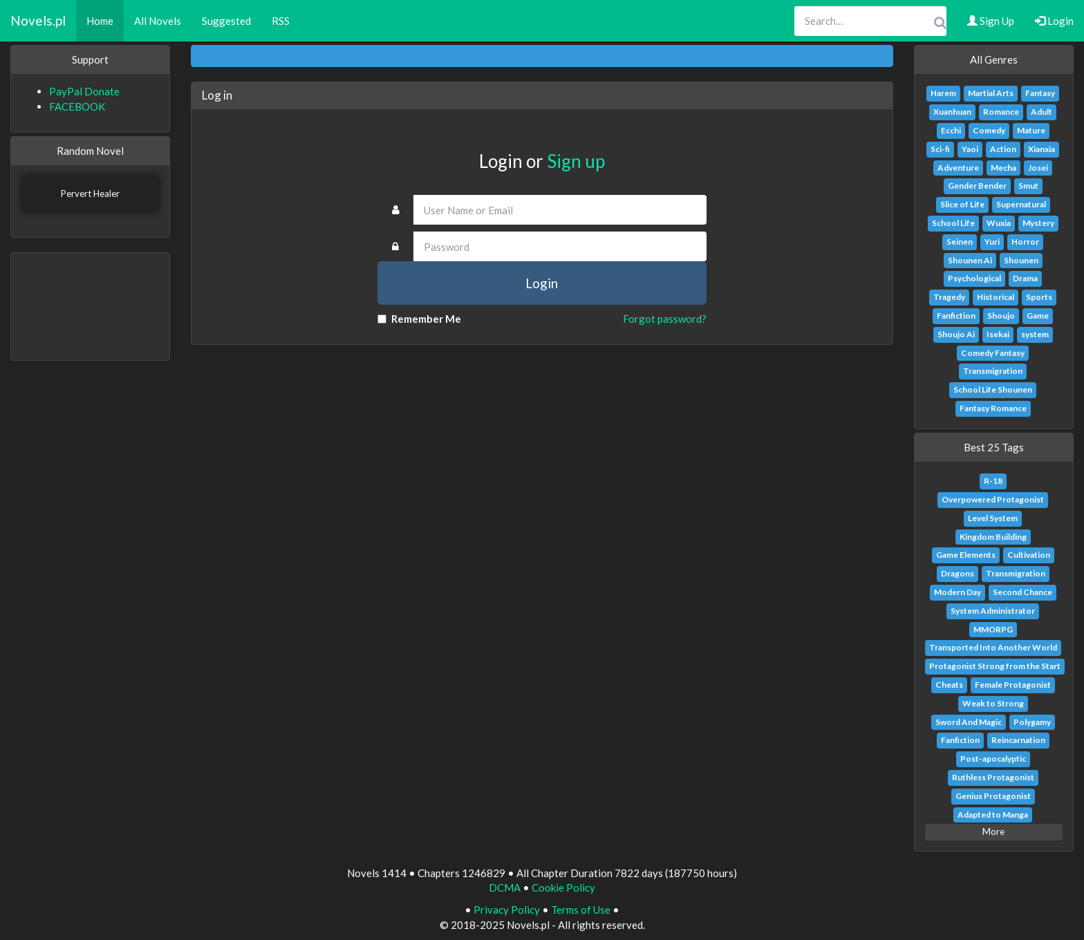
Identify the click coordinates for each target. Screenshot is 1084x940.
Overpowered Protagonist (993, 499)
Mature (1031, 130)
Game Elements (966, 554)
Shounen (1021, 260)
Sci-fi (940, 149)
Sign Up (990, 21)
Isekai (998, 334)
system (1035, 334)
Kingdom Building (993, 537)
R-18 (993, 481)
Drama (1025, 278)
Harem (943, 93)
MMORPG (993, 629)
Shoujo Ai (956, 334)
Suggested (226, 21)
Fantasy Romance (993, 408)
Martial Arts (990, 93)
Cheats (949, 684)
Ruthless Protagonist (993, 777)
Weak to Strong (993, 703)
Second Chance (1022, 592)
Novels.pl (38, 20)
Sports (1039, 297)
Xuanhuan (952, 111)
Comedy (989, 130)
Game (1038, 315)
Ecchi (951, 130)
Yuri (992, 241)
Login (1054, 21)
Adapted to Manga (992, 814)
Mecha (1003, 167)
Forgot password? (665, 318)
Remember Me (419, 318)
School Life (953, 223)
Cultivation (1028, 554)
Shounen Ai (970, 260)
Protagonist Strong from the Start (994, 666)
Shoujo (1001, 315)
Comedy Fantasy (993, 353)
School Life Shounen (992, 389)
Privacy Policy (507, 909)
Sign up (576, 161)
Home (99, 21)
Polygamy (1032, 722)
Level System (993, 518)
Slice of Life (962, 204)
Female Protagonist (1013, 684)
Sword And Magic (968, 722)
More (993, 831)
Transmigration (992, 371)
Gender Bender (977, 185)
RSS (281, 21)
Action (1003, 149)
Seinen (959, 241)
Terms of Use (580, 909)
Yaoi (970, 149)
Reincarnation (1018, 740)
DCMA (505, 887)
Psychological (974, 278)
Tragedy (949, 297)
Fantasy (1040, 93)
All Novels (157, 21)
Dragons (957, 573)
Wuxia (999, 223)
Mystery (1038, 223)
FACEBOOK (77, 106)
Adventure (958, 167)
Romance (1001, 111)
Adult (1041, 111)
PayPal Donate (84, 91)
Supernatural (1021, 204)
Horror (1025, 241)
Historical (995, 297)
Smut (1028, 185)
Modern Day (957, 592)
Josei (1038, 167)
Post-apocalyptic (993, 758)
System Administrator (993, 610)
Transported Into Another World (993, 647)
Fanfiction (956, 315)
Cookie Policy (563, 887)
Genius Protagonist (993, 796)
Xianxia (1041, 149)
